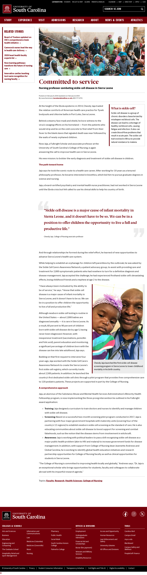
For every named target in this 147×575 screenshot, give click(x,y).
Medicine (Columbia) (35, 542)
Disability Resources (83, 558)
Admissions (59, 20)
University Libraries (107, 546)
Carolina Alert (130, 531)
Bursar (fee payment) (84, 548)
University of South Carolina (14, 568)
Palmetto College (58, 549)
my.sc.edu (128, 539)
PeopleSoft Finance (132, 553)
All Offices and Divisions (109, 549)
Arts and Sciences (9, 531)
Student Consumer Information (50, 568)
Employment (81, 531)
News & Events (114, 20)
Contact (131, 568)
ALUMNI (87, 2)
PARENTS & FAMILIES (98, 2)
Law (28, 538)
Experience (25, 20)
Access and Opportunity (109, 531)
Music (29, 549)
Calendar (112, 2)
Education (6, 539)
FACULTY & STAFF (77, 2)
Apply (137, 2)
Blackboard (129, 543)
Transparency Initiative (75, 568)
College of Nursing (92, 481)
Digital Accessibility (117, 568)
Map (120, 2)
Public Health (56, 535)
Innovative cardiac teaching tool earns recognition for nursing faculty (16, 76)
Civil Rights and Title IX (97, 568)
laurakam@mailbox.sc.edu (62, 98)
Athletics (137, 20)
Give (144, 2)
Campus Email (130, 535)
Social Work (55, 539)
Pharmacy (55, 531)
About (95, 20)
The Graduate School (10, 549)
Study (8, 20)
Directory (128, 2)
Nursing (30, 553)
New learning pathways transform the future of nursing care (18, 66)
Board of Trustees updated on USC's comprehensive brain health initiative (17, 40)
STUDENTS (67, 2)
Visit (42, 20)
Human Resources (107, 535)
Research (78, 20)
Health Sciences (73, 481)
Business (5, 535)
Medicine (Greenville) (35, 546)
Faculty (50, 481)
